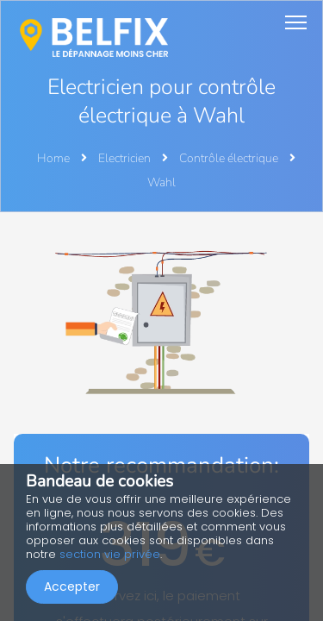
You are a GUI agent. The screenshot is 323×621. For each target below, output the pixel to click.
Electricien (125, 158)
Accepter (72, 586)
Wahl (161, 182)
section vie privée (109, 554)
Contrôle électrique (230, 158)
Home (53, 158)
